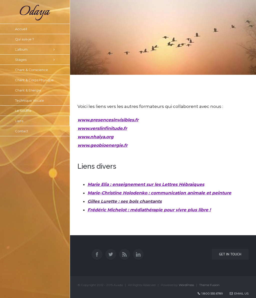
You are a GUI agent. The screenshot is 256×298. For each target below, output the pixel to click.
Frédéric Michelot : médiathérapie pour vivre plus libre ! (149, 209)
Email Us (239, 293)
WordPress (186, 285)
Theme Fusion (209, 285)
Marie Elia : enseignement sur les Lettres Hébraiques (146, 184)
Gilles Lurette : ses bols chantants (125, 201)
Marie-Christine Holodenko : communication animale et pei (159, 192)
